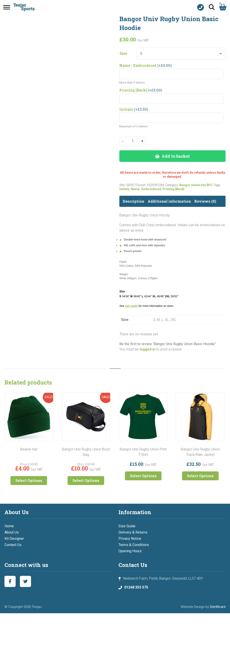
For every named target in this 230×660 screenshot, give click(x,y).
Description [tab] (133, 201)
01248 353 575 (136, 587)
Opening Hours (130, 551)
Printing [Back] (173, 189)
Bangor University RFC (196, 185)
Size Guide (126, 526)
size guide (131, 306)
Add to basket (176, 156)
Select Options (28, 480)
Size (123, 53)
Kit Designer (14, 538)
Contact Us (12, 545)
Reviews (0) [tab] (205, 201)
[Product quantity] (132, 141)
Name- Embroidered (146, 189)
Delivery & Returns (132, 532)
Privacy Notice (129, 538)
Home (9, 526)
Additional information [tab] (169, 201)
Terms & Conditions (133, 545)
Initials (124, 189)
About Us (11, 532)
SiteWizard (218, 607)
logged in (147, 349)
